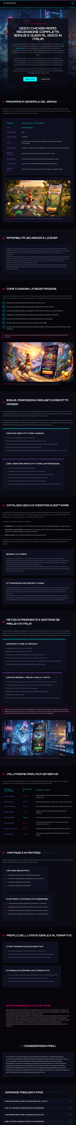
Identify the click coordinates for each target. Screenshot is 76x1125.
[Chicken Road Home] (10, 3)
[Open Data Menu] (73, 3)
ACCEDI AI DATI (45, 79)
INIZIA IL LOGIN (30, 79)
